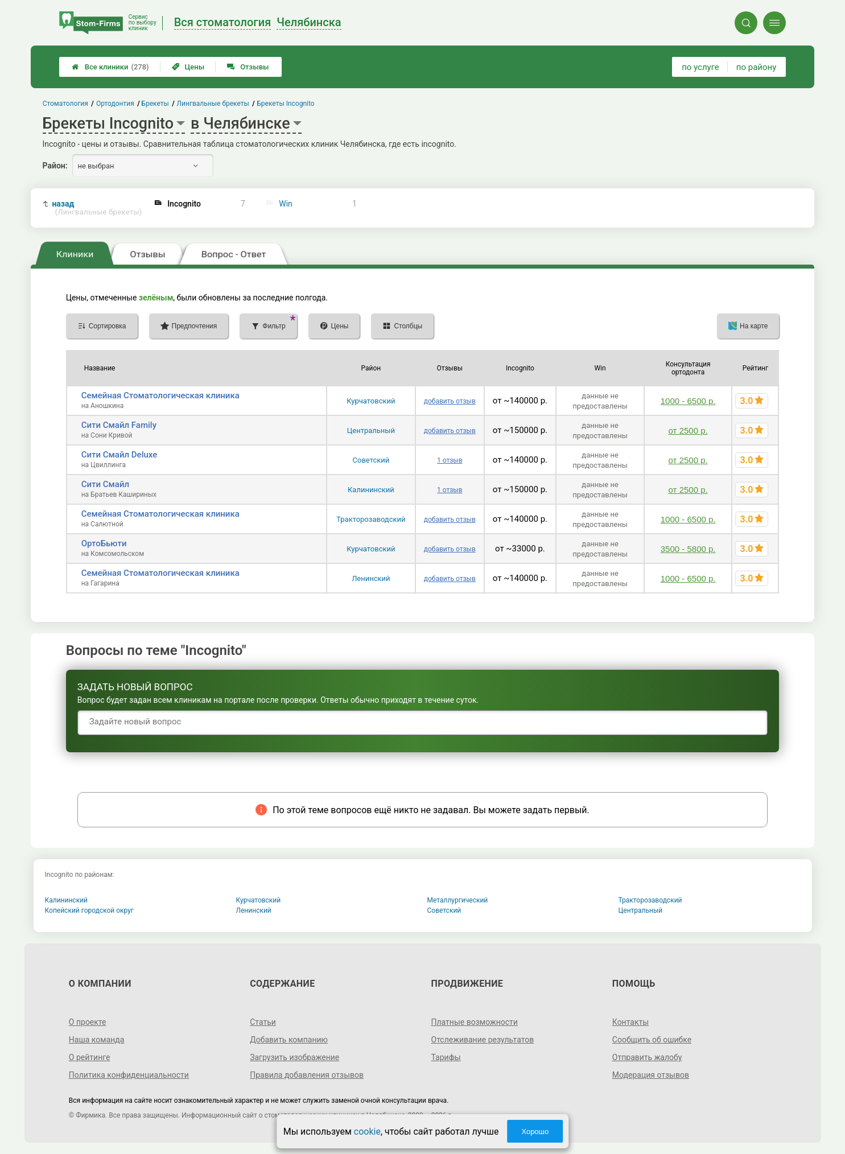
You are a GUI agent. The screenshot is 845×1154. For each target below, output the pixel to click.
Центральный (371, 430)
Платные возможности (474, 1022)
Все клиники (110, 67)
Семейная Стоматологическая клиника (160, 395)
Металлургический (457, 900)
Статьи (263, 1022)
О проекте (87, 1022)
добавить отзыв (450, 401)
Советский (371, 460)
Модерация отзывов (650, 1074)
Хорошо (535, 1131)
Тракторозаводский (370, 519)
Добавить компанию (289, 1039)
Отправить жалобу (647, 1057)
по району (756, 67)
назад (97, 208)
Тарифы (446, 1057)
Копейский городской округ (89, 910)
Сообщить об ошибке (651, 1039)
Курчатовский (371, 401)
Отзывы (248, 67)
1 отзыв (449, 460)
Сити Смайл (105, 484)
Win (285, 204)
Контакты (630, 1022)
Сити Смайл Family (118, 425)
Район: (55, 165)
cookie (367, 1131)
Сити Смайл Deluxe (119, 455)
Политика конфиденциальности (129, 1074)
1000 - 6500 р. (688, 401)
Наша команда (97, 1039)
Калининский (371, 489)
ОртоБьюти (104, 543)
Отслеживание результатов (482, 1039)
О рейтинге (89, 1057)
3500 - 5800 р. (688, 549)
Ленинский (371, 578)
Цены (188, 67)
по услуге (700, 67)
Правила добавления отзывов (307, 1074)
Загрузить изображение (294, 1057)
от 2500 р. (688, 430)
